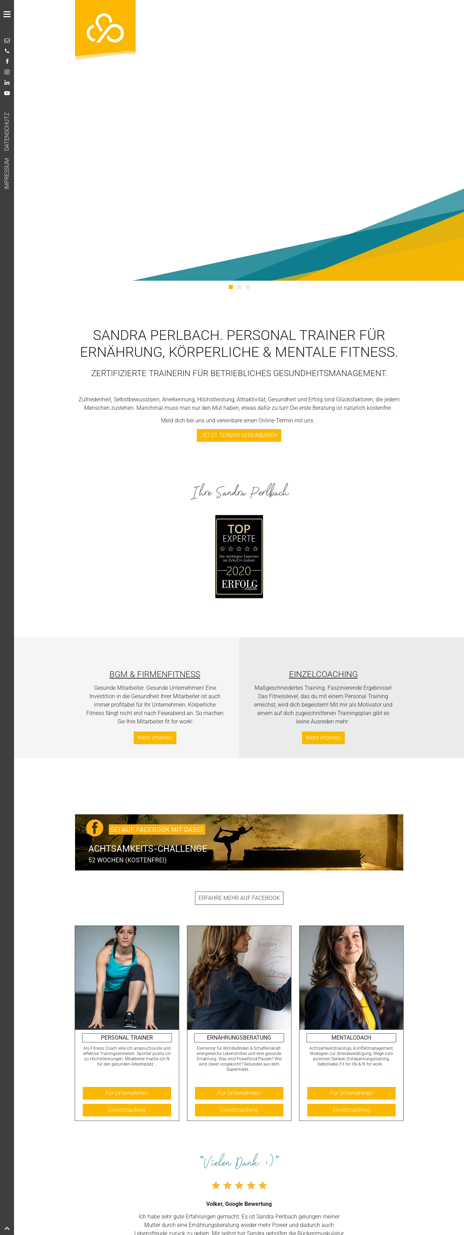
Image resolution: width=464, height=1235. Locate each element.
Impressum (7, 173)
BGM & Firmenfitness (154, 674)
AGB (21, 184)
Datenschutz (7, 131)
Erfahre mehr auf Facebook (239, 898)
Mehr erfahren (155, 737)
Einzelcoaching (323, 674)
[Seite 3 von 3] (247, 287)
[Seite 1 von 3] (231, 287)
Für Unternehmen (127, 1093)
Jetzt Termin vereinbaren (239, 435)
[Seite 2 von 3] (239, 287)
